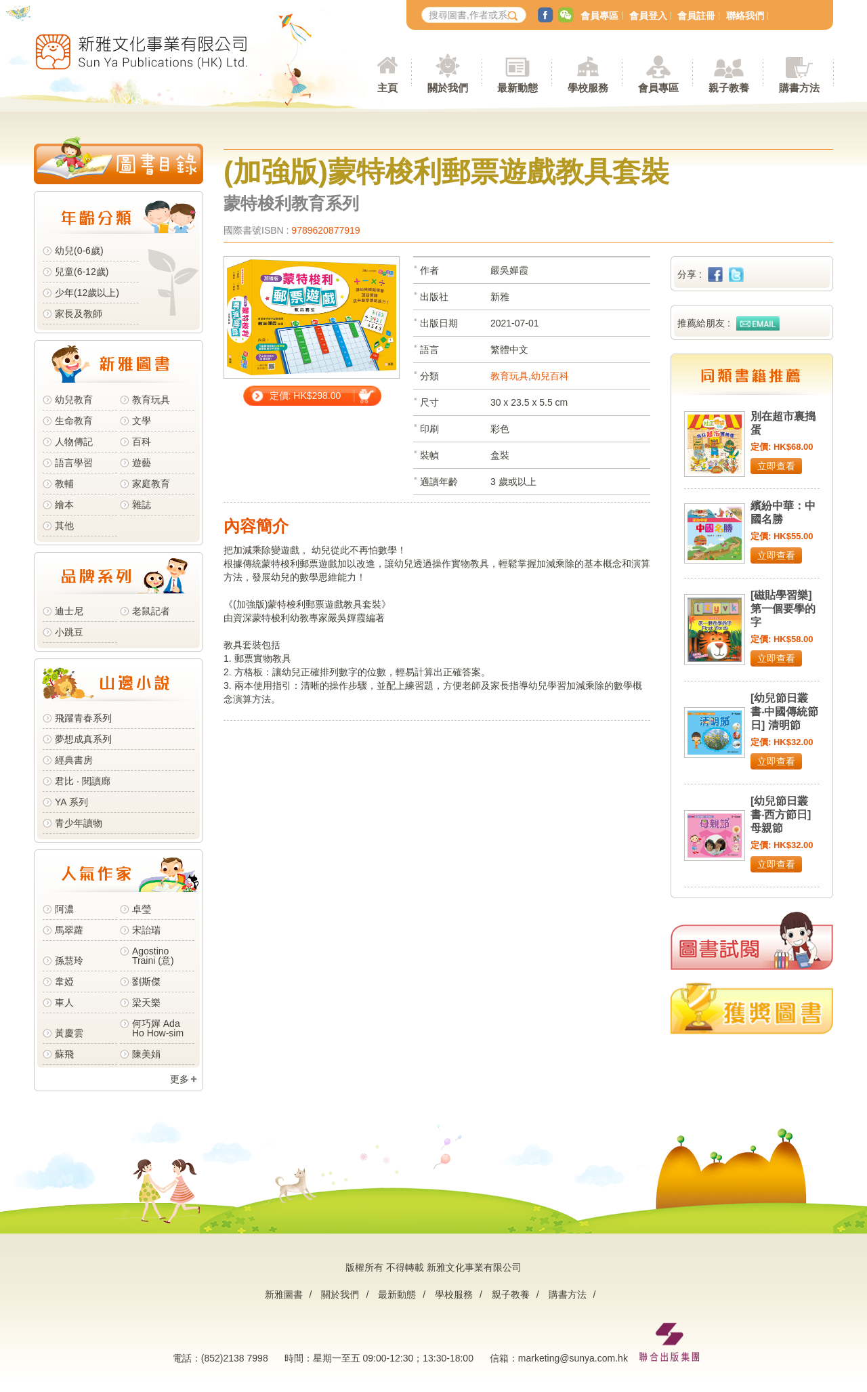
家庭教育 (151, 483)
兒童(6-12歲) (84, 271)
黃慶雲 (69, 1033)
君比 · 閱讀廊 (82, 781)
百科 (141, 441)
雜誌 (141, 504)
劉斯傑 (146, 981)
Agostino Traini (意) (153, 956)
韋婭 (64, 981)
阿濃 (64, 909)
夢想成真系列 (83, 739)
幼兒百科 (550, 376)
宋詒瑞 (146, 930)
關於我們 (340, 1294)
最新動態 (397, 1294)
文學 (141, 420)
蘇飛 (64, 1054)
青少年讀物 (78, 823)
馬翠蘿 (69, 930)
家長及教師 (78, 313)
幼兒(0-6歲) (79, 250)
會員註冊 (696, 15)
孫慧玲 (69, 960)
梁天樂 (146, 1002)
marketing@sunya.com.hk (573, 1358)
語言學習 (74, 462)
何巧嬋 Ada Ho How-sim (158, 1028)
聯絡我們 (745, 15)
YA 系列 (71, 802)
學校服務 (588, 87)
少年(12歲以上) (87, 292)
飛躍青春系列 (83, 718)
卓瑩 (141, 909)
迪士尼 (69, 611)
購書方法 (568, 1294)
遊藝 (141, 462)
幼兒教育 (74, 399)
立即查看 (776, 466)
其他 (64, 525)
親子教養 (511, 1294)
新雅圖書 (284, 1294)
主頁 (387, 87)
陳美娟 (146, 1054)
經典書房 (74, 760)
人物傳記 (74, 441)
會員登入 (648, 15)
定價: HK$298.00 (305, 395)
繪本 (64, 504)
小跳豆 (69, 632)
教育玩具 (151, 399)
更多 (179, 1079)
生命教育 (74, 420)
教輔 (64, 483)
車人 (64, 1002)
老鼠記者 (151, 611)
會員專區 (599, 15)
